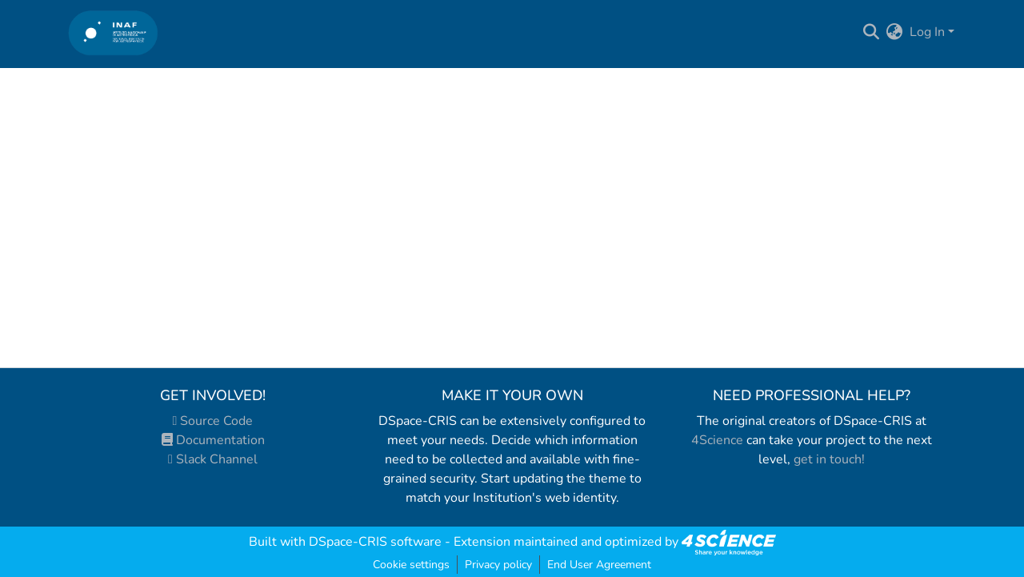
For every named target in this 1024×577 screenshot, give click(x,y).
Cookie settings (411, 564)
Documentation (213, 440)
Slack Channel (213, 459)
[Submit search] (872, 32)
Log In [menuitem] (927, 32)
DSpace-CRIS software (375, 542)
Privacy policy (498, 564)
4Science (717, 440)
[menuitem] (895, 32)
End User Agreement (599, 564)
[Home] (113, 32)
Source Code (213, 421)
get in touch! (829, 459)
